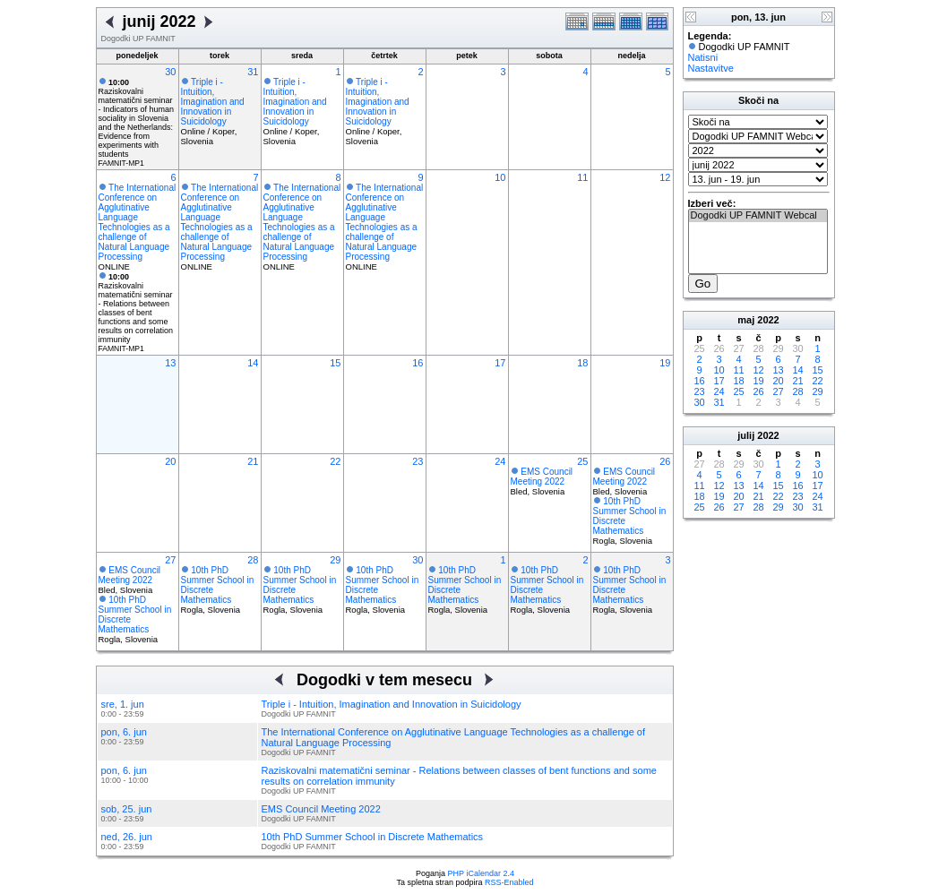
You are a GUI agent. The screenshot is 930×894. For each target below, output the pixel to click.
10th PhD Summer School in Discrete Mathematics (373, 836)
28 (252, 559)
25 (582, 461)
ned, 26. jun (127, 836)
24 (500, 461)
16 (417, 362)
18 (582, 362)
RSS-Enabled (509, 882)
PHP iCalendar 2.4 (481, 873)
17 (500, 362)
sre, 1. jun (122, 704)
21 (252, 461)
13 (170, 362)
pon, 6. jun (124, 731)
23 (417, 461)
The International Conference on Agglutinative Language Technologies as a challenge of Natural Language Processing (138, 222)
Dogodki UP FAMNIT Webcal (758, 216)
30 (170, 71)
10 (500, 177)
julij (745, 435)
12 (664, 177)
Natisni (703, 57)
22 (335, 461)
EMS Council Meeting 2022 (542, 476)
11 (582, 177)
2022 (768, 319)
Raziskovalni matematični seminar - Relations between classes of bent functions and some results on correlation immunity (136, 308)
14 (252, 362)
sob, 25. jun (126, 809)
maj (745, 319)
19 (664, 362)
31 (252, 71)
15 (335, 362)
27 (170, 559)
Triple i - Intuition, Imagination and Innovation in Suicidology (213, 101)
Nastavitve (711, 68)
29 (335, 559)
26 (664, 461)
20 (170, 461)
